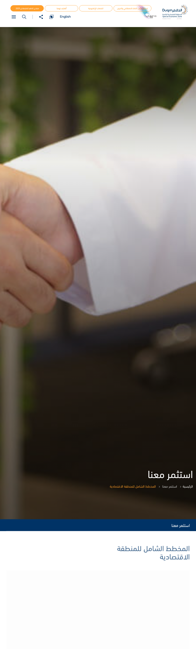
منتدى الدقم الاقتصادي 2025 (27, 8)
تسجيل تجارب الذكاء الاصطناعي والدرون (132, 8)
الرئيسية (188, 486)
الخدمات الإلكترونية (95, 8)
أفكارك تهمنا (61, 8)
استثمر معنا (180, 525)
